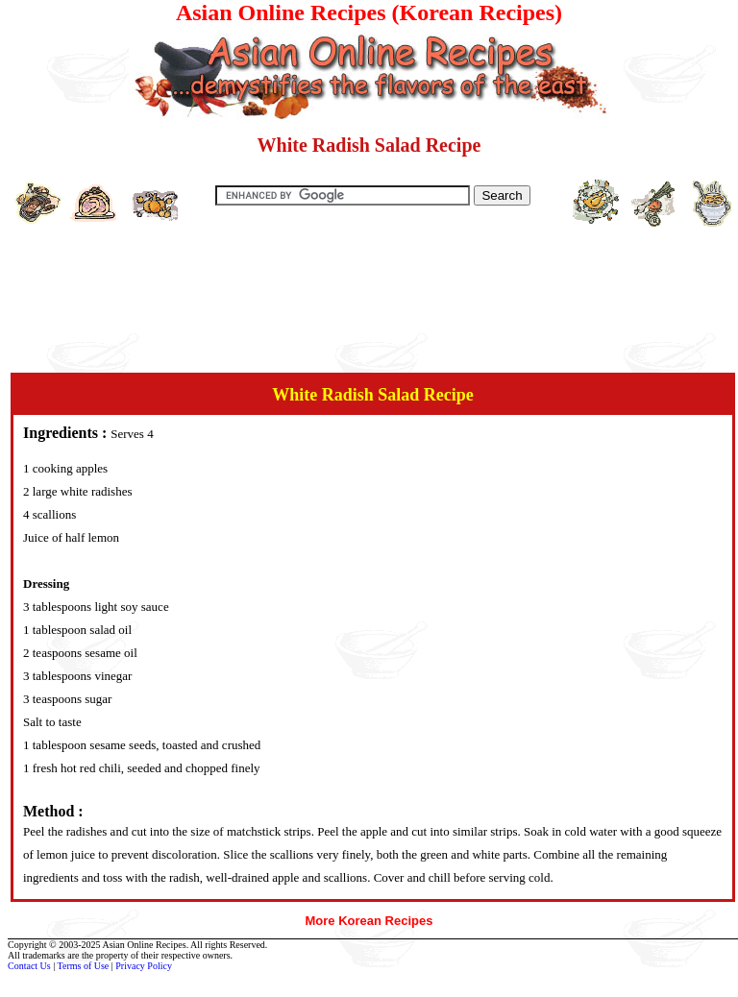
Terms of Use (84, 966)
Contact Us (29, 966)
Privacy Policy (143, 966)
